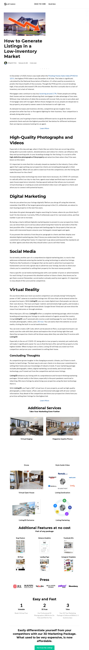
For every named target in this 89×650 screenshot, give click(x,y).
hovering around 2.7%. (48, 76)
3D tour (41, 304)
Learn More (44, 111)
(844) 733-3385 (40, 4)
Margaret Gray (54, 39)
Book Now (52, 4)
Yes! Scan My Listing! (44, 630)
